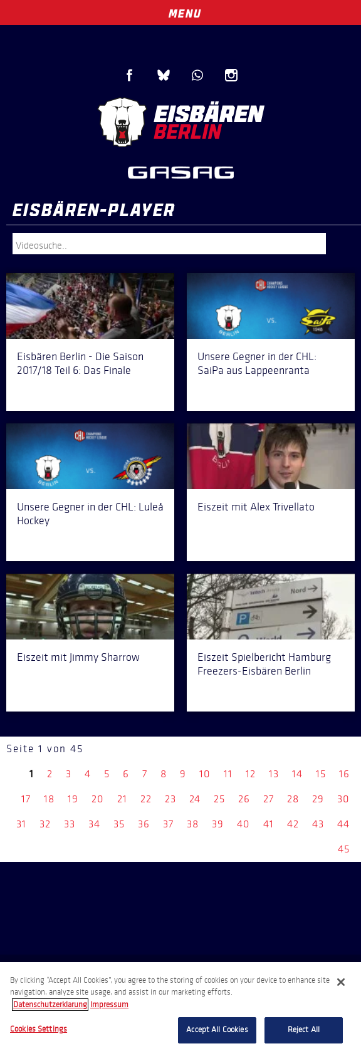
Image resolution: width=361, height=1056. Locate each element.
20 (98, 798)
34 (94, 824)
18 (49, 798)
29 (318, 798)
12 (251, 773)
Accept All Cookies (217, 1030)
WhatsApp (197, 75)
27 (268, 798)
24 (195, 798)
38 (193, 824)
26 (244, 798)
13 (274, 773)
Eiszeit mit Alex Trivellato (256, 507)
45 (344, 849)
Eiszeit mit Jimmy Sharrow (78, 657)
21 (122, 798)
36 (144, 824)
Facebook (129, 75)
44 (343, 824)
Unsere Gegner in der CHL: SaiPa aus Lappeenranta (257, 363)
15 (321, 773)
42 (293, 824)
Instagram (231, 75)
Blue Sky (163, 75)
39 (218, 824)
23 (170, 798)
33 (69, 824)
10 (205, 773)
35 (119, 824)
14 (297, 773)
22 (146, 798)
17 (26, 798)
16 (344, 773)
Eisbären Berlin (180, 122)
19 (73, 798)
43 (318, 824)
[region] (180, 1009)
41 (268, 824)
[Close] (341, 982)
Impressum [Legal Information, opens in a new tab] (109, 1005)
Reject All (304, 1030)
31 (21, 824)
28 (293, 798)
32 (45, 824)
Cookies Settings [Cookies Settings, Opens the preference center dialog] (38, 1029)
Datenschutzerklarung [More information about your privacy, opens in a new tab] (50, 1005)
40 (243, 824)
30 (343, 798)
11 (228, 773)
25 (219, 798)
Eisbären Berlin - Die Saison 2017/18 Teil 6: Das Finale (80, 363)
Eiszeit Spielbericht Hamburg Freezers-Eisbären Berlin (264, 664)
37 (168, 824)
